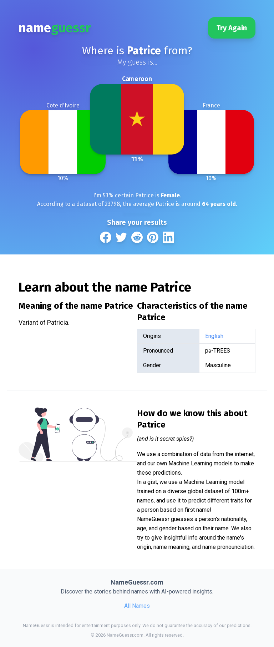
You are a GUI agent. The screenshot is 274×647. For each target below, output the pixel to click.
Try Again (232, 28)
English (214, 336)
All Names (137, 605)
